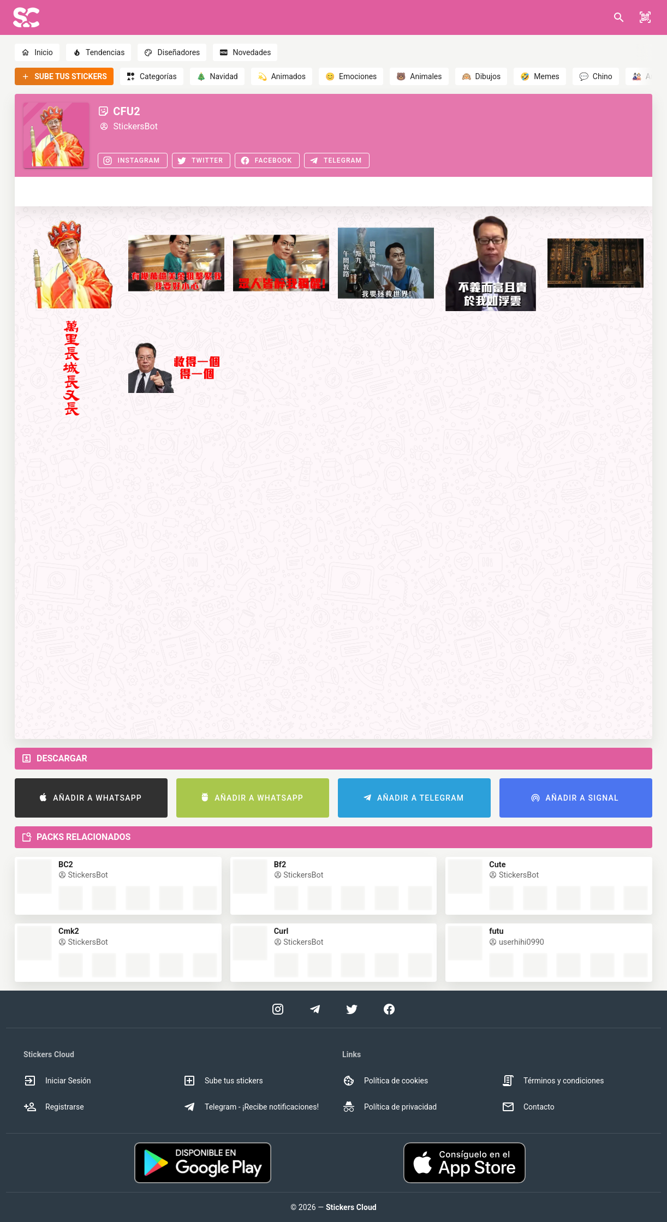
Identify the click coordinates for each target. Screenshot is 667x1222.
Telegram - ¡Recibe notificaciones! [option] (251, 1106)
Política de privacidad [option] (389, 1106)
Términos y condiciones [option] (553, 1080)
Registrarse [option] (53, 1106)
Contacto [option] (528, 1106)
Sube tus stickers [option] (223, 1080)
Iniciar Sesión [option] (57, 1080)
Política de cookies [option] (385, 1080)
